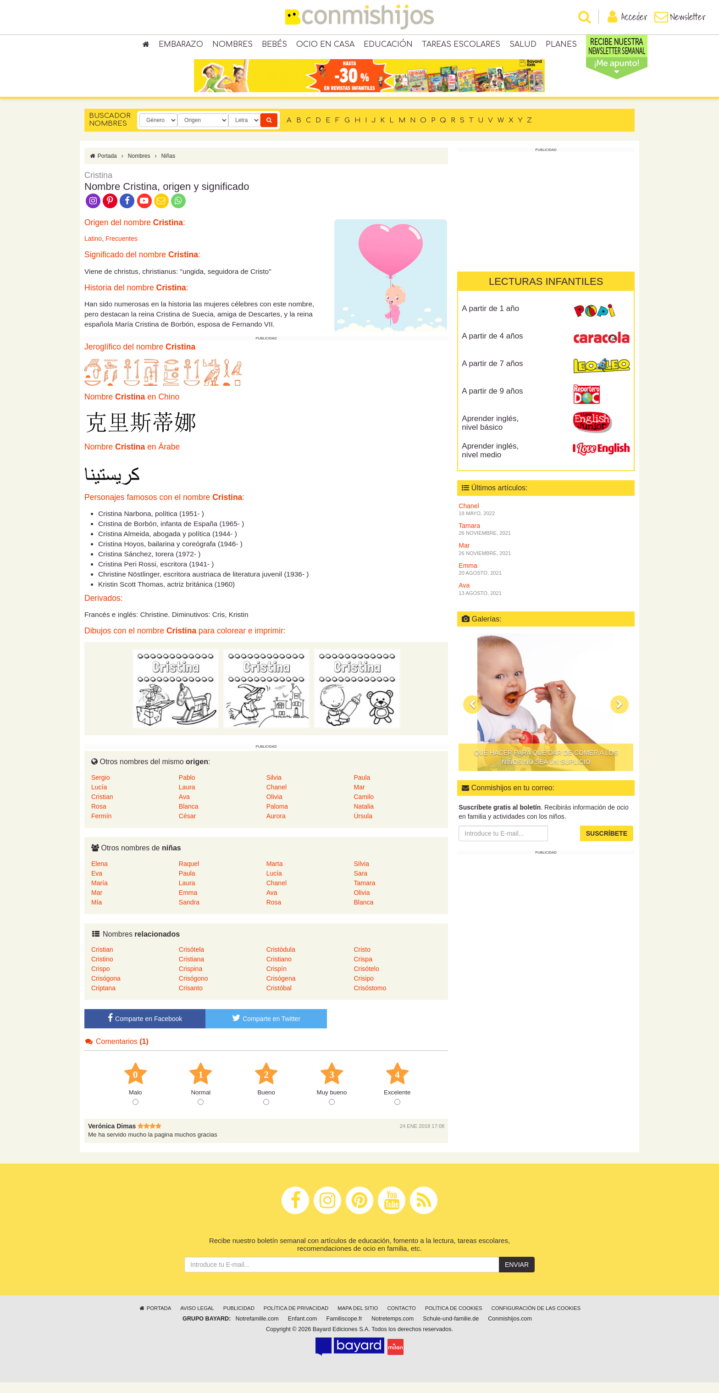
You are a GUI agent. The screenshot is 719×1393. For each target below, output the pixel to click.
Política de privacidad (296, 1319)
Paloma (277, 817)
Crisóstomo (370, 998)
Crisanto (191, 998)
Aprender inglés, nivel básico (490, 433)
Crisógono (193, 989)
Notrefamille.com (256, 1329)
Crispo (100, 979)
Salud (522, 46)
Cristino (102, 969)
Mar (359, 797)
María (99, 893)
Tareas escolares (461, 46)
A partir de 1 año (490, 319)
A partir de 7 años (492, 374)
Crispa (363, 969)
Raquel (189, 874)
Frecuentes (121, 249)
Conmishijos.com (510, 1329)
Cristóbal (279, 998)
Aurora (276, 826)
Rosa (98, 817)
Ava (184, 807)
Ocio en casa (325, 46)
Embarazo (181, 46)
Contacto (401, 1319)
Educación (388, 46)
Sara (360, 884)
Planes (561, 46)
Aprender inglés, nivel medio (490, 461)
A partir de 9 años (492, 401)
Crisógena (281, 989)
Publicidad (238, 1319)
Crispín (276, 979)
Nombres (232, 46)
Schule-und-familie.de (451, 1329)
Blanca (189, 817)
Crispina (190, 979)
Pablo (187, 788)
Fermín (101, 826)
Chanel (276, 797)
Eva (96, 884)
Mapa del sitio (357, 1319)
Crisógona (106, 989)
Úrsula (363, 826)
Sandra (189, 912)
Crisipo (364, 989)
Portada (103, 166)
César (187, 826)
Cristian (102, 807)
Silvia (274, 788)
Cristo (362, 960)
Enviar (517, 1275)
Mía (96, 912)
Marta (274, 874)
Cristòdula (280, 960)
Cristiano (279, 969)
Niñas (168, 166)
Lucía (99, 797)
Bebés (274, 46)
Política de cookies (453, 1319)
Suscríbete (606, 844)
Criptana (103, 998)
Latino (93, 249)
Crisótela (191, 960)
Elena (99, 874)
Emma (188, 903)
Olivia (274, 807)
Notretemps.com (392, 1329)
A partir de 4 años (492, 346)
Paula (362, 788)
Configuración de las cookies (536, 1319)
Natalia (364, 817)
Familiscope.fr (344, 1329)
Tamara (364, 893)
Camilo (364, 807)
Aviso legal (197, 1319)
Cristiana (191, 969)
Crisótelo (366, 979)
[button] (472, 715)
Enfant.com (302, 1329)
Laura (187, 797)
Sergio (100, 788)
